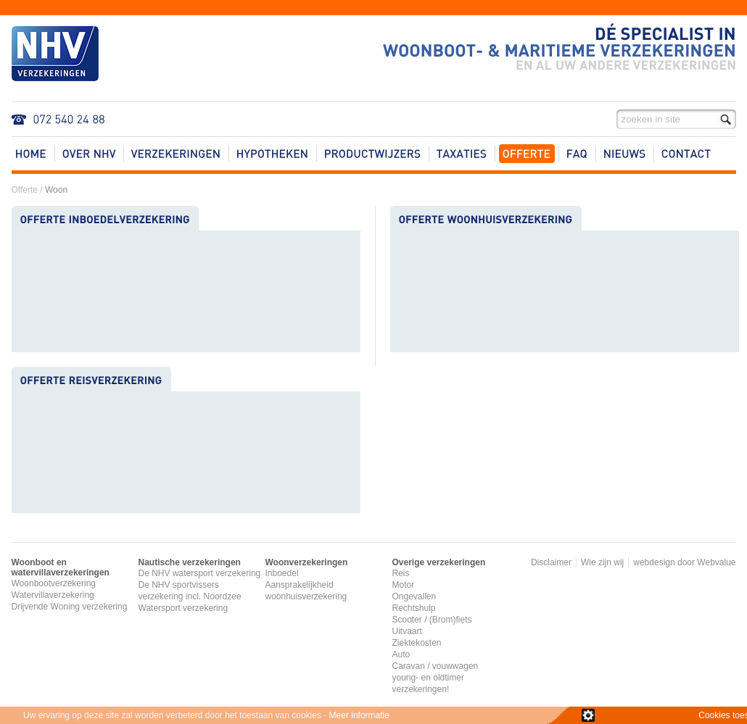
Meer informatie (359, 715)
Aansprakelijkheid (299, 585)
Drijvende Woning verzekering (70, 607)
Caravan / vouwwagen (435, 666)
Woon (56, 190)
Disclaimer (551, 562)
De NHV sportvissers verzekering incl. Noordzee (190, 591)
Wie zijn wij (602, 562)
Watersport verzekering (183, 608)
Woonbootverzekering (54, 583)
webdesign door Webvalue (684, 562)
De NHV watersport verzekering (200, 573)
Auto (401, 654)
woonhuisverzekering (306, 596)
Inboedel (282, 573)
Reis (401, 573)
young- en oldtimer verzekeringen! (428, 683)
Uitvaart (407, 631)
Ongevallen (414, 596)
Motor (403, 585)
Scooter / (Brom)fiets (432, 620)
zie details (588, 715)
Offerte (25, 190)
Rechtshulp (414, 608)
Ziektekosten (417, 643)
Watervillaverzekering (53, 595)
